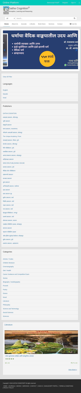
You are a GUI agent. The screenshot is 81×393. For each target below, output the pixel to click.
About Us (14, 25)
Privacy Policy (8, 388)
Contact (60, 25)
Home (6, 25)
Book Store (42, 25)
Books (19, 386)
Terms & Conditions (66, 386)
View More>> (72, 370)
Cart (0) (73, 24)
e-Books (32, 25)
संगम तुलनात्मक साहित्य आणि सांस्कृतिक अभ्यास (19, 356)
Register (65, 2)
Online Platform (11, 2)
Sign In (73, 2)
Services (51, 25)
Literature (8, 325)
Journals (23, 25)
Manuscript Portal (53, 2)
